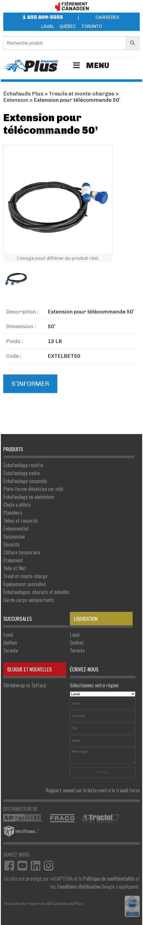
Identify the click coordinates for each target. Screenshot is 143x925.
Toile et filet (14, 568)
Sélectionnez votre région (102, 689)
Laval (47, 26)
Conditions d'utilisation (78, 886)
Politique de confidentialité (109, 878)
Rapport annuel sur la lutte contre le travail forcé (93, 790)
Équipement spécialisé (24, 584)
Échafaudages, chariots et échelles (36, 592)
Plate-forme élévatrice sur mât (33, 489)
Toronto (91, 26)
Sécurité (11, 544)
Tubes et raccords (20, 520)
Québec (67, 26)
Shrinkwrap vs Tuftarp (24, 685)
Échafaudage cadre (21, 473)
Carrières (107, 17)
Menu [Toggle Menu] (90, 65)
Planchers (12, 512)
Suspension (14, 536)
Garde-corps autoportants (28, 600)
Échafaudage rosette (23, 465)
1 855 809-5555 (43, 17)
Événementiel (15, 528)
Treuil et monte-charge (25, 576)
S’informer (30, 384)
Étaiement (13, 560)
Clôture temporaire (21, 552)
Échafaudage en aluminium (28, 497)
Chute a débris (17, 504)
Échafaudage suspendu (25, 481)
